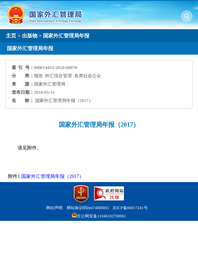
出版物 (29, 35)
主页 (11, 35)
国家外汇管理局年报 (66, 35)
